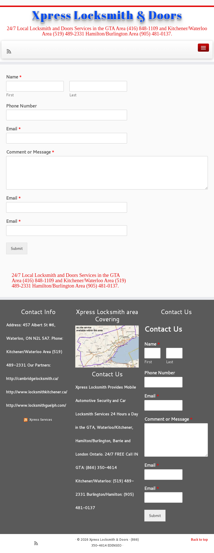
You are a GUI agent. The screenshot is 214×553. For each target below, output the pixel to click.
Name (14, 77)
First (10, 95)
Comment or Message (30, 152)
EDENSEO (114, 545)
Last (73, 95)
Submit (17, 248)
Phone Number (21, 106)
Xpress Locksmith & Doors (107, 15)
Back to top (199, 539)
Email (13, 129)
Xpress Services (40, 419)
